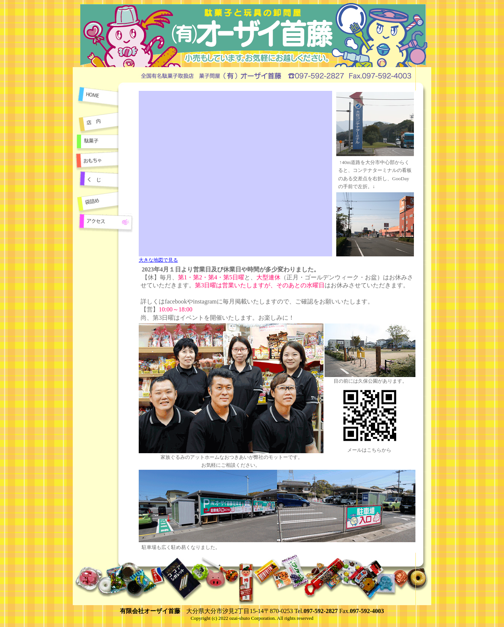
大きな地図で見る (158, 260)
